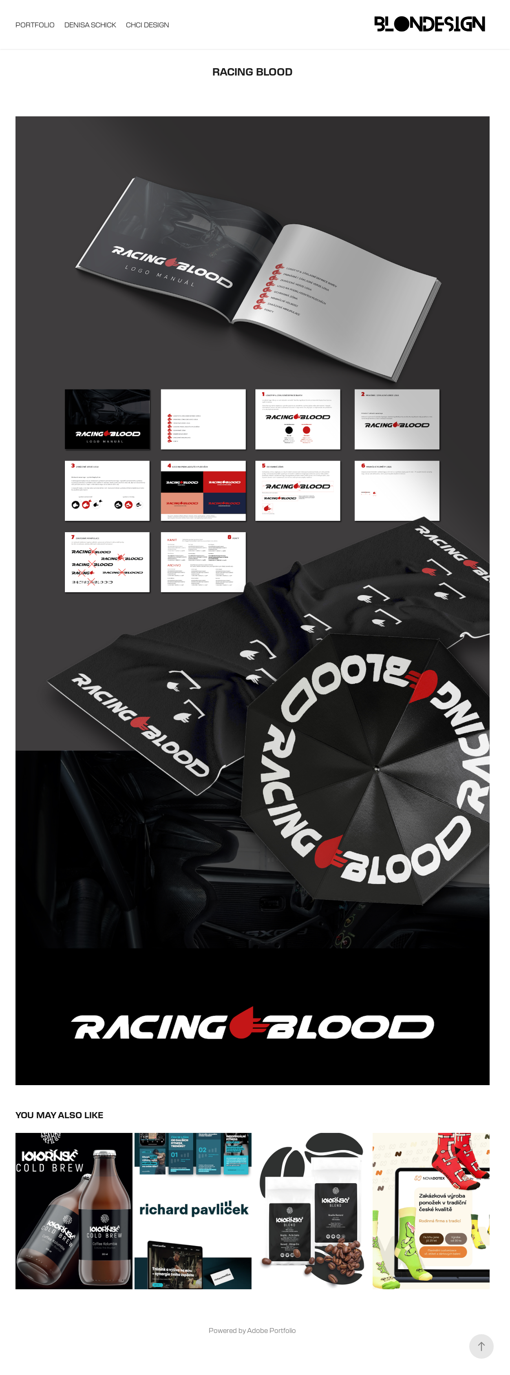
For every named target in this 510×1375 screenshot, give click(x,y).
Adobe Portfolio (271, 1330)
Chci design (147, 24)
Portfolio (35, 24)
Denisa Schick (90, 24)
